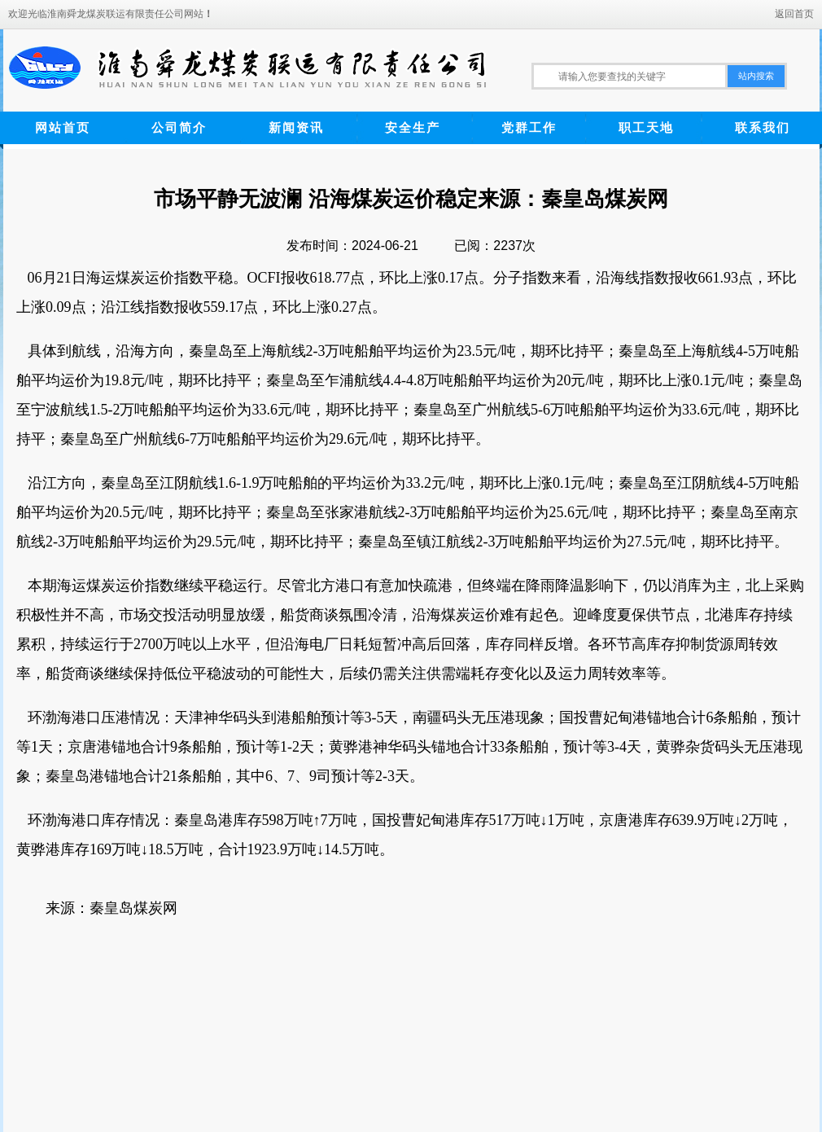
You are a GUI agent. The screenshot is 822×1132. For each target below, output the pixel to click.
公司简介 (179, 127)
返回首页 (794, 14)
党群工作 (529, 127)
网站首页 (62, 127)
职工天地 (646, 127)
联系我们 (762, 127)
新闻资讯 (296, 127)
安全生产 (412, 127)
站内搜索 (756, 76)
